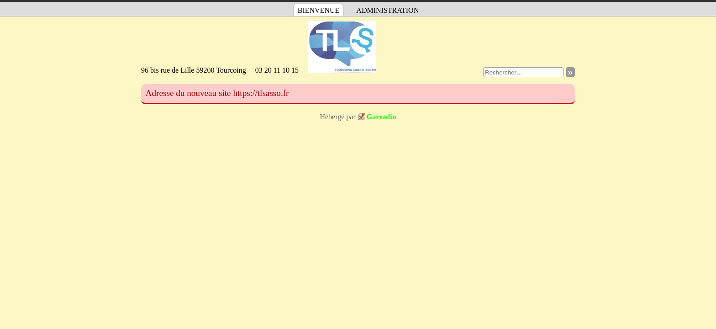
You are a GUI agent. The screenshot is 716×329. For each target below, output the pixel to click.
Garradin (381, 117)
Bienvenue (319, 10)
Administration (387, 10)
